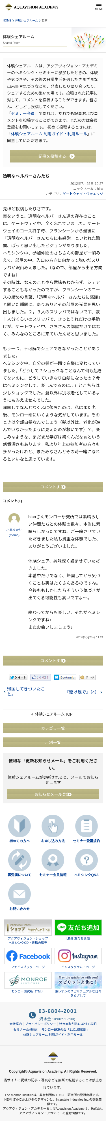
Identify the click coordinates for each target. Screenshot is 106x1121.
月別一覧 (53, 742)
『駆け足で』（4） (82, 692)
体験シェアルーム (26, 20)
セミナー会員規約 (26, 1029)
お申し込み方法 (53, 841)
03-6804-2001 (58, 1011)
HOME (7, 20)
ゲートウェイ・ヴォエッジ (82, 194)
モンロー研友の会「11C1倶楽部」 (65, 1029)
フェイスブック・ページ (28, 958)
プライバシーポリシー (40, 1024)
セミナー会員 (23, 113)
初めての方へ (19, 841)
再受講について (19, 875)
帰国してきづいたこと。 (26, 691)
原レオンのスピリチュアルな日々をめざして (78, 984)
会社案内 (16, 1024)
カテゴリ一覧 (53, 728)
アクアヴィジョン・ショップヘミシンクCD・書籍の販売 (28, 932)
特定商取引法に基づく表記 (77, 1024)
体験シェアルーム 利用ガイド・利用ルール (49, 134)
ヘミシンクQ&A (86, 875)
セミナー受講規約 (86, 841)
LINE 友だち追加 (78, 929)
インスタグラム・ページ (78, 958)
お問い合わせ (19, 909)
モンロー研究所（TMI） (28, 982)
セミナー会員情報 (52, 875)
